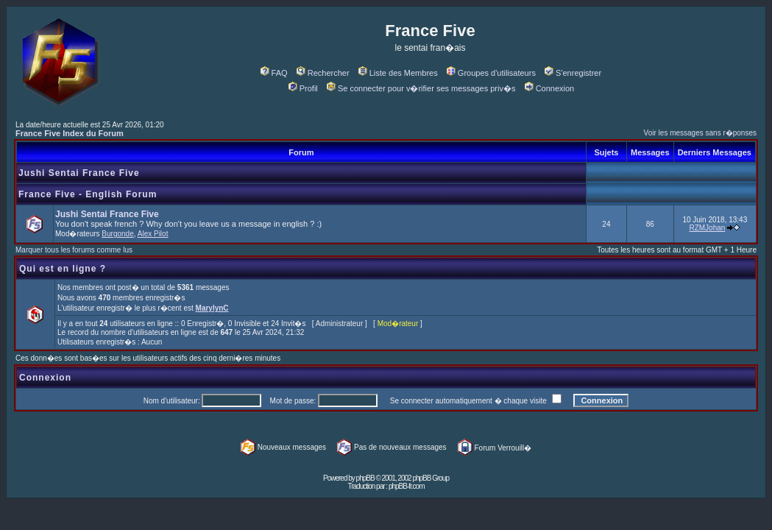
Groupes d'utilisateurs (491, 72)
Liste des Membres (398, 72)
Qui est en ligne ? (62, 269)
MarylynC (212, 308)
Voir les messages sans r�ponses (700, 133)
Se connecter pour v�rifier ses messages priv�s (421, 88)
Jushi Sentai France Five (79, 173)
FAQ (274, 72)
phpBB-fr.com (407, 486)
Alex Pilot (153, 234)
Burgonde (117, 234)
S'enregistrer (573, 72)
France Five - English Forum (87, 194)
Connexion (550, 88)
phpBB (365, 478)
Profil (303, 88)
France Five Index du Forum (69, 133)
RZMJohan (707, 228)
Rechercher (323, 72)
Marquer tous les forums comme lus (73, 250)
